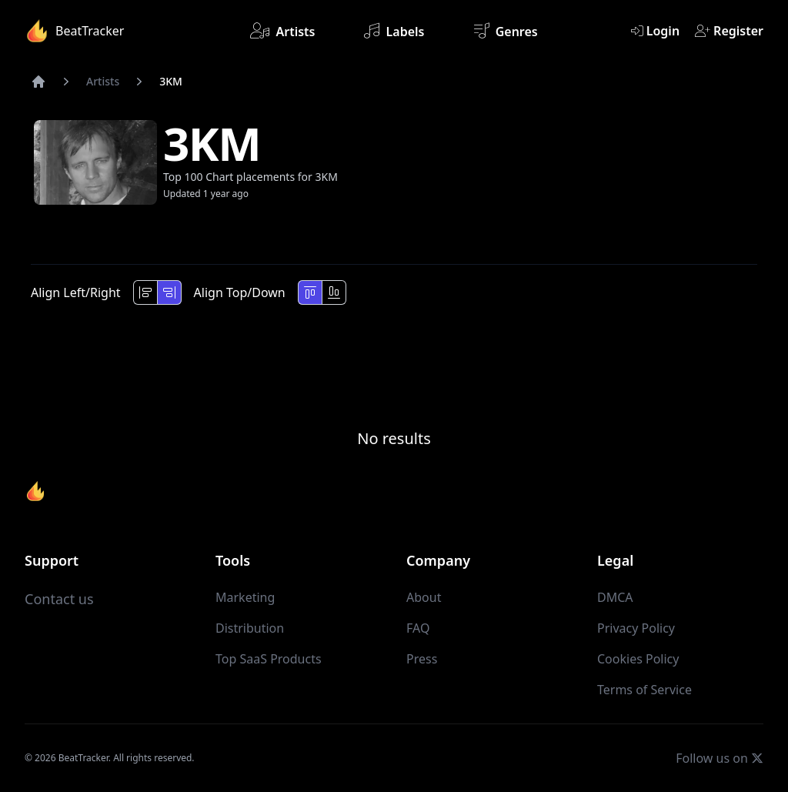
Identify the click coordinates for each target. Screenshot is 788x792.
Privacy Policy (636, 628)
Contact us (59, 599)
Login (655, 30)
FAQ (417, 628)
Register (729, 30)
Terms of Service (644, 689)
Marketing (245, 597)
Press (421, 658)
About (423, 597)
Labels (394, 31)
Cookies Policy (638, 658)
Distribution (249, 628)
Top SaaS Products (268, 658)
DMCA (615, 597)
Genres (506, 31)
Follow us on (719, 758)
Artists (282, 31)
